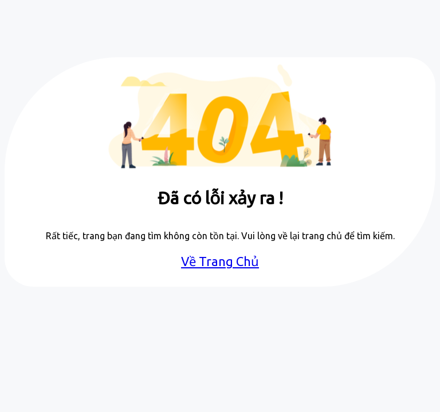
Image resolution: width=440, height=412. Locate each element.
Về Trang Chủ (220, 261)
